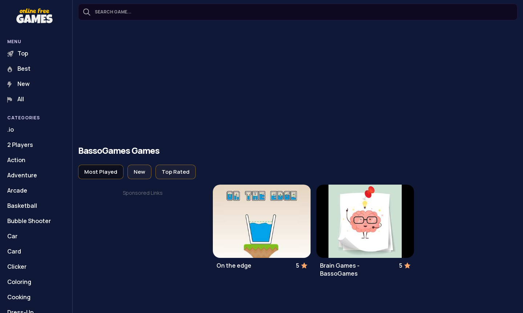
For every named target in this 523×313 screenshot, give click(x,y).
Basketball (22, 206)
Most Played (100, 172)
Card (14, 251)
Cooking (19, 297)
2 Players (20, 145)
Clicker (17, 267)
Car (12, 236)
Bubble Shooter (29, 221)
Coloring (19, 282)
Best (19, 69)
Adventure (22, 175)
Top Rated (176, 172)
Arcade (17, 190)
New (18, 84)
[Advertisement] (298, 84)
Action (16, 160)
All (15, 99)
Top (17, 53)
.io (10, 129)
